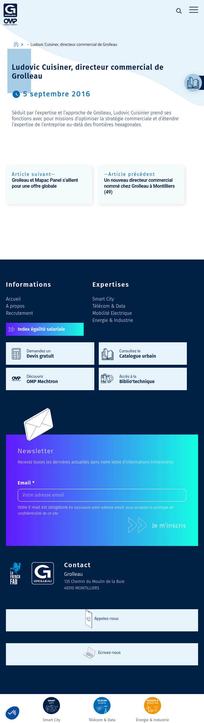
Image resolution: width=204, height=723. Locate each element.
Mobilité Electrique (112, 313)
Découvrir (57, 378)
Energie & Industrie (113, 320)
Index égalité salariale (41, 329)
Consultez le (150, 353)
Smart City (103, 299)
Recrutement (19, 313)
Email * (26, 483)
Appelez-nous (106, 618)
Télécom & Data (109, 306)
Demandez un (57, 353)
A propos (15, 306)
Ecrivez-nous (109, 652)
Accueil (13, 299)
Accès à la (150, 378)
